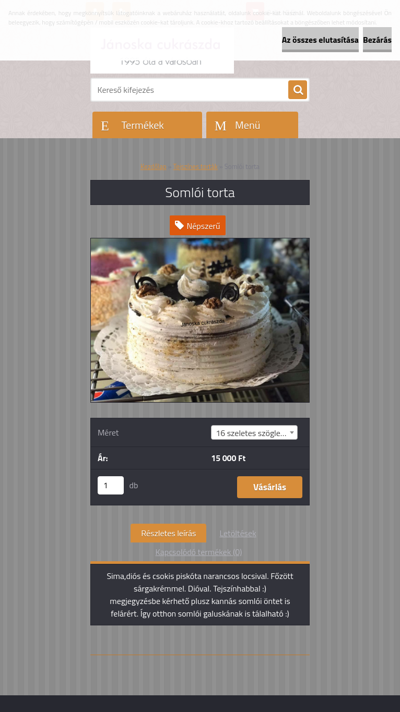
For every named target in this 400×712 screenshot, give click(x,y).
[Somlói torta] (200, 242)
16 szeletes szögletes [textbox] (253, 433)
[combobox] (254, 432)
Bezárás (377, 39)
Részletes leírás (168, 533)
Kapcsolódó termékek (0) (199, 552)
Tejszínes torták (195, 166)
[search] (297, 90)
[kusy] (111, 485)
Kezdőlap (153, 166)
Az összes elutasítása (320, 39)
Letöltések (237, 533)
